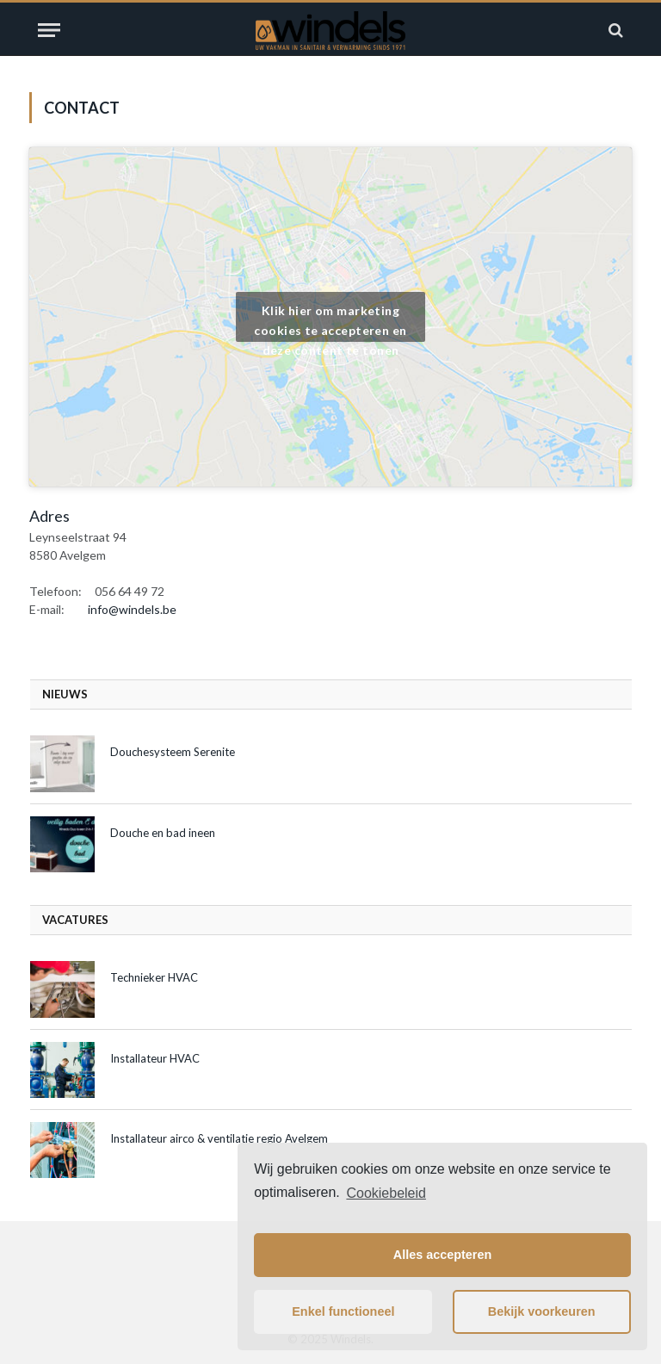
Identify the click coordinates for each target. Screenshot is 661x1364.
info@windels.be (132, 609)
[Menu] (49, 30)
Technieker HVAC (154, 977)
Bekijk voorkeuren (542, 1311)
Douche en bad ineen (162, 833)
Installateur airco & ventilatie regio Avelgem (219, 1138)
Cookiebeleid (386, 1193)
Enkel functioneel (343, 1311)
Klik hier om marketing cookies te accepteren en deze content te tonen (330, 322)
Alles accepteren (442, 1255)
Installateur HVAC (155, 1058)
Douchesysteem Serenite (172, 752)
